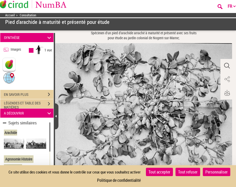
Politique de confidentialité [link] (119, 180)
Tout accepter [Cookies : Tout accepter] (159, 172)
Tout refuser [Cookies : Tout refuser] (188, 172)
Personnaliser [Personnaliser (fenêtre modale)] (216, 172)
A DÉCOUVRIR (28, 113)
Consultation (28, 15)
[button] (9, 77)
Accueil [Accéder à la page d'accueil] (10, 15)
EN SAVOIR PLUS (28, 94)
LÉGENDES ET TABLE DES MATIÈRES (28, 104)
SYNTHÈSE (28, 37)
